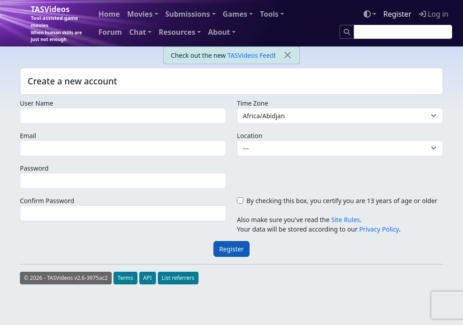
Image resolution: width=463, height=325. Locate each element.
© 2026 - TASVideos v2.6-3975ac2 (66, 278)
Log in (434, 14)
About (219, 32)
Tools (269, 14)
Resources (177, 32)
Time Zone (252, 103)
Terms (125, 278)
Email (28, 135)
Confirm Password (47, 200)
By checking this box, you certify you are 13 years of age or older (341, 200)
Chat (137, 32)
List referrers (178, 278)
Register (397, 14)
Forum (110, 32)
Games (235, 14)
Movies (139, 14)
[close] (287, 55)
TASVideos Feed (250, 55)
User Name (36, 103)
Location (249, 135)
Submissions (187, 14)
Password (34, 168)
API (147, 278)
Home (109, 14)
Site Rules (345, 219)
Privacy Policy (379, 229)
